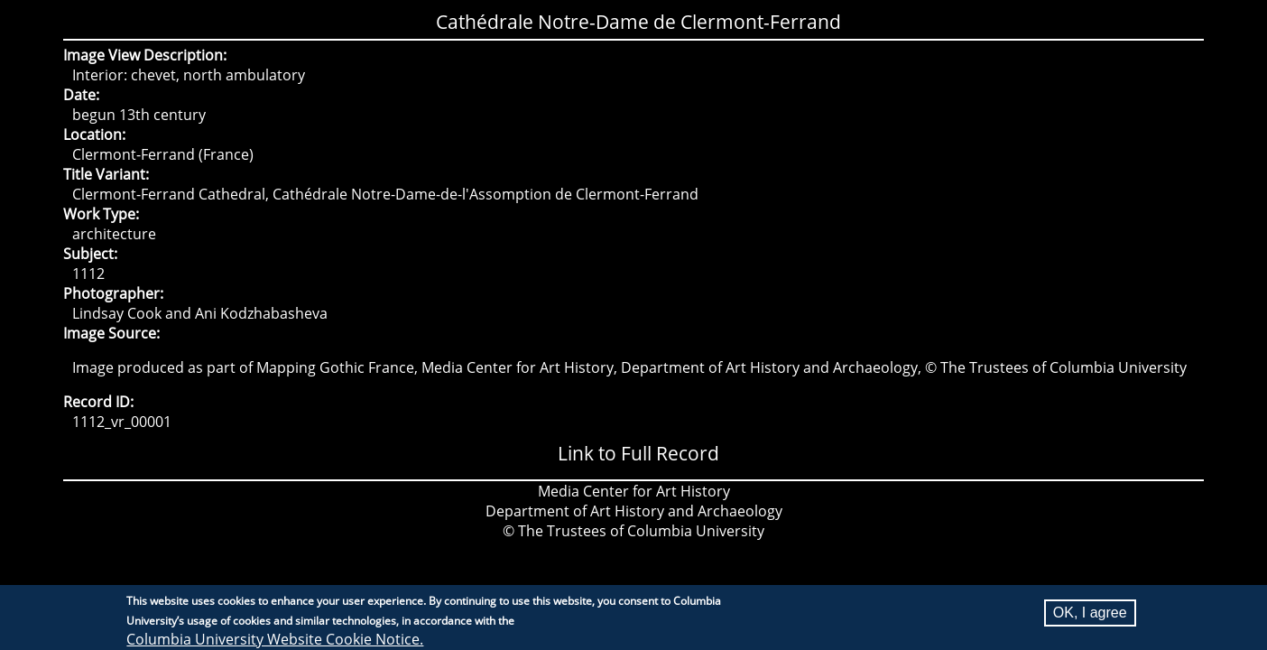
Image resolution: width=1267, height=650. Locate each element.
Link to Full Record (638, 453)
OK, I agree (1090, 616)
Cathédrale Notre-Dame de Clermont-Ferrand (638, 21)
